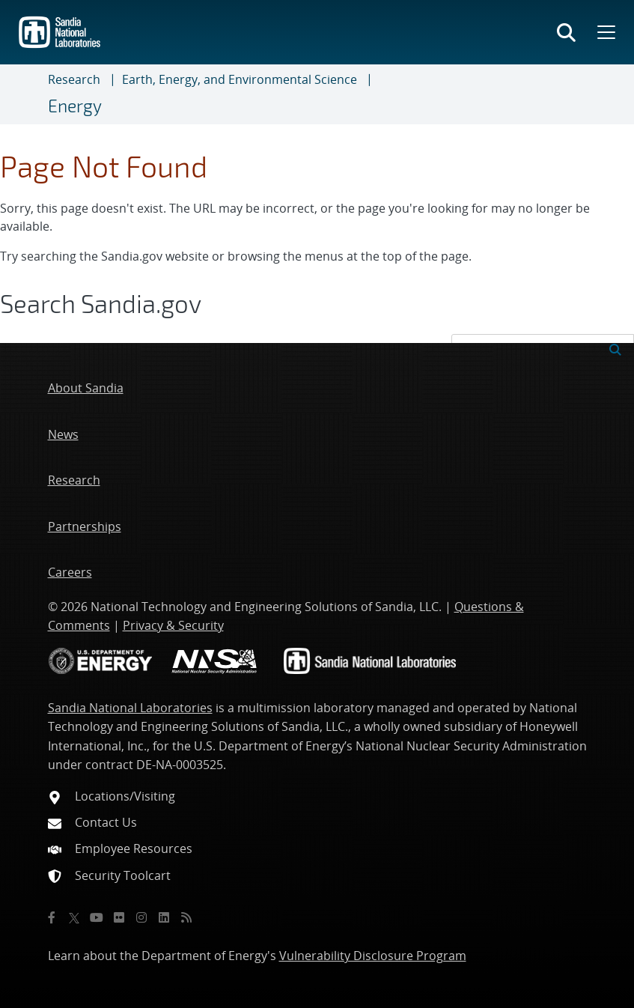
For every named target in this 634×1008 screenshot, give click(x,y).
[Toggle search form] (566, 32)
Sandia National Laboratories (130, 707)
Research (74, 79)
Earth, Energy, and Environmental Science (239, 79)
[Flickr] (119, 917)
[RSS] (186, 917)
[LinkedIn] (164, 917)
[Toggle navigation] (30, 94)
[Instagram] (141, 917)
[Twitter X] (74, 917)
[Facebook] (51, 917)
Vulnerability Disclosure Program (372, 955)
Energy (75, 105)
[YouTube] (96, 917)
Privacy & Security (173, 625)
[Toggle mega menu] (605, 32)
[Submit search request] (615, 348)
